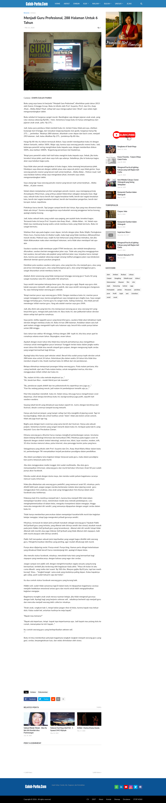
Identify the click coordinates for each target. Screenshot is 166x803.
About (101, 799)
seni (127, 293)
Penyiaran (128, 290)
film (128, 282)
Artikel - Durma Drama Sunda (88, 728)
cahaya (131, 274)
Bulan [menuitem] (107, 4)
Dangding (118, 278)
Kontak (108, 799)
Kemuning (116, 286)
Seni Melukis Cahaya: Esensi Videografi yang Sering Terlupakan (127, 182)
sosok (115, 297)
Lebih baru (28, 772)
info (133, 282)
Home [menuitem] (57, 4)
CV (88, 799)
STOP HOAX (137, 799)
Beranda (26, 13)
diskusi (137, 278)
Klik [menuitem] (85, 4)
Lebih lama (96, 772)
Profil (114, 293)
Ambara (33, 13)
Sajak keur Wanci (123, 232)
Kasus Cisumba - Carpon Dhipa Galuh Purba (129, 158)
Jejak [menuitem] (129, 4)
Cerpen (109, 278)
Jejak (108, 286)
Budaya (123, 274)
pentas (119, 290)
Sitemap (117, 799)
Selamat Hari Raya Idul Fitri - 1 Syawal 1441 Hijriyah (61, 729)
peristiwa (137, 290)
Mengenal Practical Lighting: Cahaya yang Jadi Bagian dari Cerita (128, 169)
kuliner (125, 286)
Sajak (121, 293)
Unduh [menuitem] (118, 4)
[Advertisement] (62, 670)
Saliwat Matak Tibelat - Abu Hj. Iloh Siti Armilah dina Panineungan (35, 730)
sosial (108, 297)
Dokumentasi (43, 692)
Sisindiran (135, 293)
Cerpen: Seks (122, 211)
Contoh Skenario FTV (125, 255)
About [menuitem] (67, 4)
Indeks (99, 707)
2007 (94, 799)
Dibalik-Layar (128, 278)
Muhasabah (110, 290)
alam (108, 274)
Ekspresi (121, 282)
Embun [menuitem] (76, 4)
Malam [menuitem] (95, 4)
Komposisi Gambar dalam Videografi (127, 193)
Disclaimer (126, 799)
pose (108, 293)
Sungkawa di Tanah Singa (126, 146)
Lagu (131, 286)
